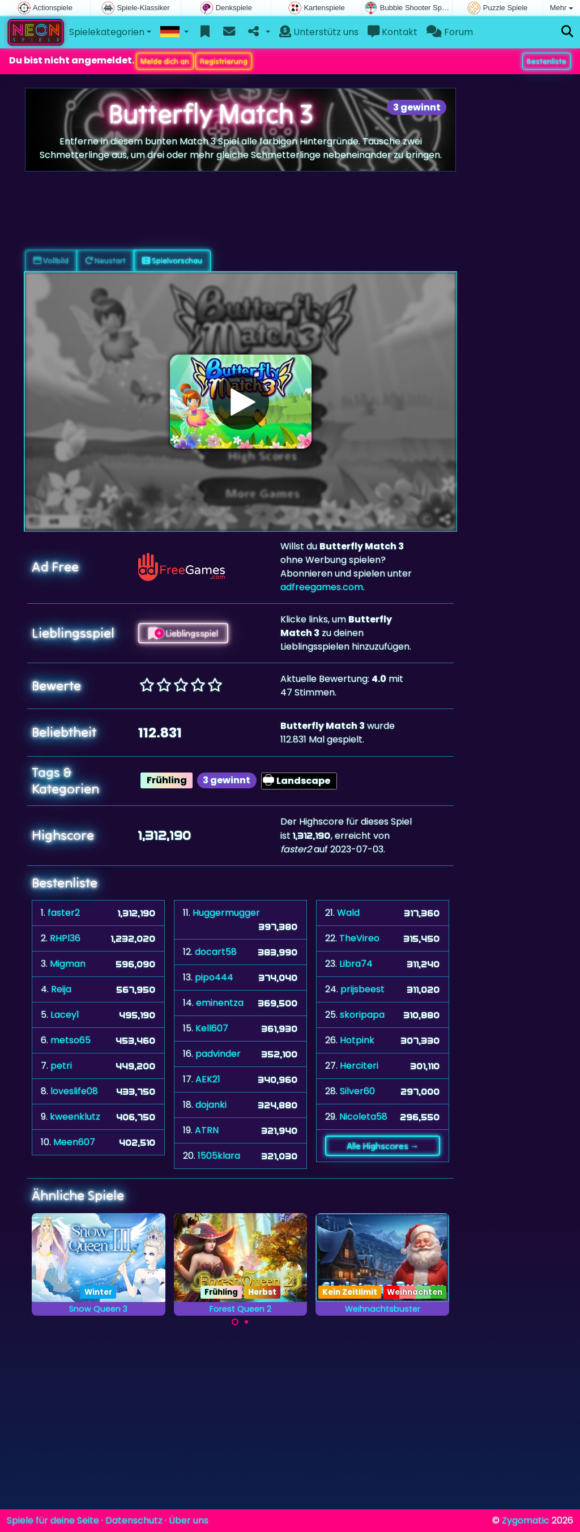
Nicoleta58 (363, 1116)
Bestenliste (546, 61)
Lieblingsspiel (183, 633)
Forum (450, 32)
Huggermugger (226, 912)
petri (61, 1065)
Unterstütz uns (319, 32)
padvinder (218, 1053)
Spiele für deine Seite (53, 1520)
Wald (348, 912)
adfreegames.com (321, 587)
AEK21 (207, 1079)
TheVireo (359, 938)
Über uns (188, 1520)
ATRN (207, 1130)
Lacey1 (64, 1014)
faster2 (64, 912)
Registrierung (224, 61)
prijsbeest (362, 989)
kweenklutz (75, 1116)
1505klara (219, 1155)
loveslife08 (74, 1091)
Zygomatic (525, 1520)
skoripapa (362, 1014)
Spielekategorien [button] (106, 32)
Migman (68, 963)
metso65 (70, 1040)
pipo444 (214, 977)
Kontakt (392, 32)
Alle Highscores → (383, 1145)
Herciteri (359, 1065)
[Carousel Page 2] (246, 1321)
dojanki (211, 1104)
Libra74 (356, 963)
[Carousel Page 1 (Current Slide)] (235, 1321)
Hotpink (357, 1040)
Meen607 (74, 1142)
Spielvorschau (172, 260)
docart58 (216, 951)
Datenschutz (134, 1520)
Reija (61, 989)
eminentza (220, 1002)
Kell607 (211, 1028)
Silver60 (357, 1091)
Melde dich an (164, 61)
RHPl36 (65, 938)
